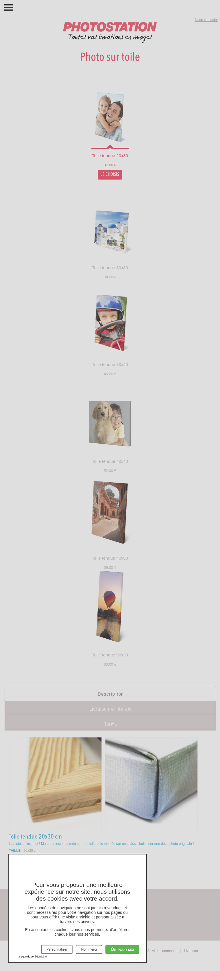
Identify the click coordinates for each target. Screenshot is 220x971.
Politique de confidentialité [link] (32, 956)
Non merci (89, 949)
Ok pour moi (122, 949)
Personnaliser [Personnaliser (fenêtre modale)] (56, 949)
